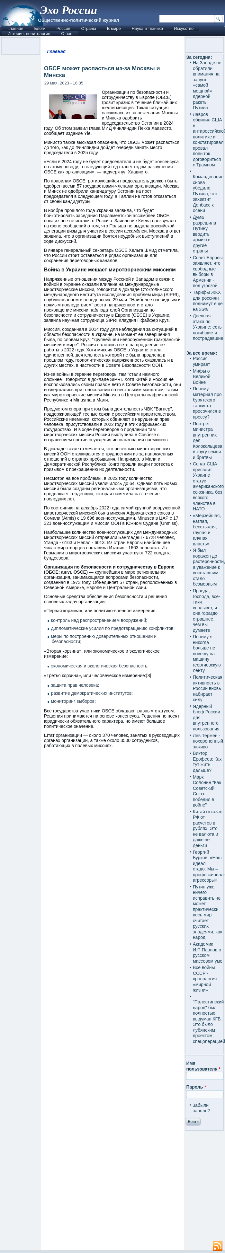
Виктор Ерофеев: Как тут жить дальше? (207, 762)
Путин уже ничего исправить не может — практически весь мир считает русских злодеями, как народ (207, 912)
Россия (63, 28)
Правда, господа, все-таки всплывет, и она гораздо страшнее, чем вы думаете (206, 610)
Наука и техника (147, 28)
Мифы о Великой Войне (202, 376)
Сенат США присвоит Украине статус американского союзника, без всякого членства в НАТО (208, 486)
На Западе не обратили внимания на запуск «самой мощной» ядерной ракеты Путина (207, 85)
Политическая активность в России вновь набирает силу (207, 688)
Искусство (184, 28)
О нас (66, 33)
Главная (15, 28)
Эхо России (68, 10)
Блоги (39, 28)
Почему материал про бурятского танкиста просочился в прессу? (207, 402)
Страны (88, 28)
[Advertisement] (112, 1002)
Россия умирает (201, 361)
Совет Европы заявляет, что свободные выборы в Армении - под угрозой (208, 271)
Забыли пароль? (201, 1108)
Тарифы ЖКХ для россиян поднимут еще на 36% (208, 301)
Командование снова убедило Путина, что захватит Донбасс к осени (208, 193)
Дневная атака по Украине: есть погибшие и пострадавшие (208, 327)
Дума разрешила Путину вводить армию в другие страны (204, 234)
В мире (114, 28)
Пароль (196, 1087)
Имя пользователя (203, 1066)
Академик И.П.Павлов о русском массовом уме (207, 952)
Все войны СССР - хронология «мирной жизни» (205, 979)
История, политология (28, 33)
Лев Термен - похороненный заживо (208, 741)
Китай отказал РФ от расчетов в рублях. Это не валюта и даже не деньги (207, 828)
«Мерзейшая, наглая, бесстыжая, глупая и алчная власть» (207, 529)
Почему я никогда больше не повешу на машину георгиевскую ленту (207, 653)
